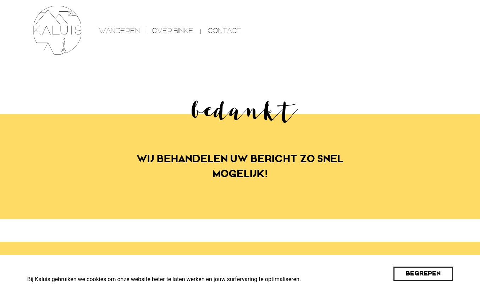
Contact (224, 30)
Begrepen (423, 273)
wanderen (119, 30)
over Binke (173, 30)
